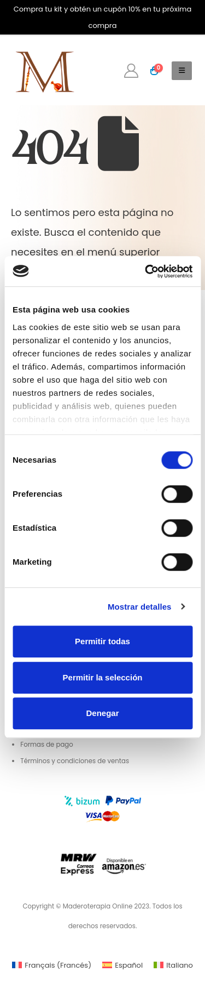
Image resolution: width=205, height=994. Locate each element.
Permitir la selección (103, 677)
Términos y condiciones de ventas (74, 761)
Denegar (102, 713)
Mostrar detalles (140, 606)
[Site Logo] (44, 70)
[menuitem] (52, 965)
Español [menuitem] (129, 965)
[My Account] (131, 71)
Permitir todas (102, 641)
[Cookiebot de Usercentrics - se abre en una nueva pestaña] (145, 271)
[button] (182, 70)
